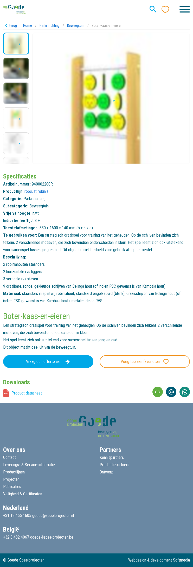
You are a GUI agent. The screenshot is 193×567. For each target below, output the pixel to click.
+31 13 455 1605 (17, 515)
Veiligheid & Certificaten (22, 493)
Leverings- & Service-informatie (29, 464)
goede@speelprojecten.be (51, 537)
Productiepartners (114, 464)
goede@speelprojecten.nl (53, 515)
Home (27, 25)
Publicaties (12, 486)
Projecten (11, 479)
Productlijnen (14, 472)
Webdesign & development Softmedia (159, 560)
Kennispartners (112, 457)
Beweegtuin (75, 25)
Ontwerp (106, 472)
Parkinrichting (50, 25)
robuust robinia (36, 191)
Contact (9, 457)
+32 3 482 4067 (16, 537)
